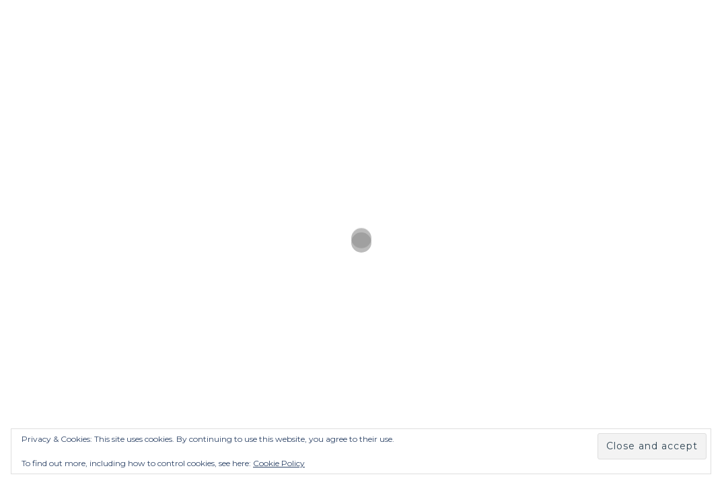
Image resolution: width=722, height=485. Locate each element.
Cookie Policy (279, 463)
